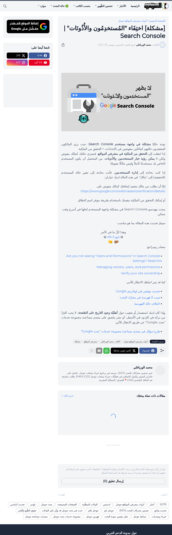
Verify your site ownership (140, 273)
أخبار (152, 504)
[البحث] (6, 6)
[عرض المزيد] (92, 351)
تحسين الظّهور (104, 6)
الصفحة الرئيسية (157, 21)
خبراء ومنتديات (159, 516)
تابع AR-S (113, 237)
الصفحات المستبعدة (67, 504)
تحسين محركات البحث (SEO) (134, 510)
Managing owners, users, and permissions (128, 267)
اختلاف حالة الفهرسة (147, 304)
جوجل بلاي (93, 510)
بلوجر (33, 504)
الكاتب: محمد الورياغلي (110, 341)
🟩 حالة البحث (61, 6)
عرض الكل (69, 395)
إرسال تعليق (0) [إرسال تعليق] (113, 481)
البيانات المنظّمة (90, 504)
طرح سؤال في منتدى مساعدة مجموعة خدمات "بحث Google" (120, 331)
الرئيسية (135, 6)
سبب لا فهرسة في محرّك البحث (140, 297)
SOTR (163, 504)
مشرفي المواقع (90, 341)
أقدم (62, 494)
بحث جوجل (46, 504)
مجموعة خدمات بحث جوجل (67, 516)
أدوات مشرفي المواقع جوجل (132, 21)
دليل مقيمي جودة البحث (116, 516)
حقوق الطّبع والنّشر (27, 510)
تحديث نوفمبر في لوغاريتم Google (138, 291)
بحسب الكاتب (83, 6)
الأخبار (122, 6)
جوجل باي (109, 510)
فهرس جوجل (92, 516)
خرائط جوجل (139, 516)
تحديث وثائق (160, 510)
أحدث (163, 494)
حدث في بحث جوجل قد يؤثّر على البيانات (62, 510)
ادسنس (106, 504)
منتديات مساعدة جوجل (36, 516)
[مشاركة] (64, 45)
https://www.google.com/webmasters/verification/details (123, 191)
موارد (43, 6)
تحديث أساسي (17, 504)
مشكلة (77, 341)
